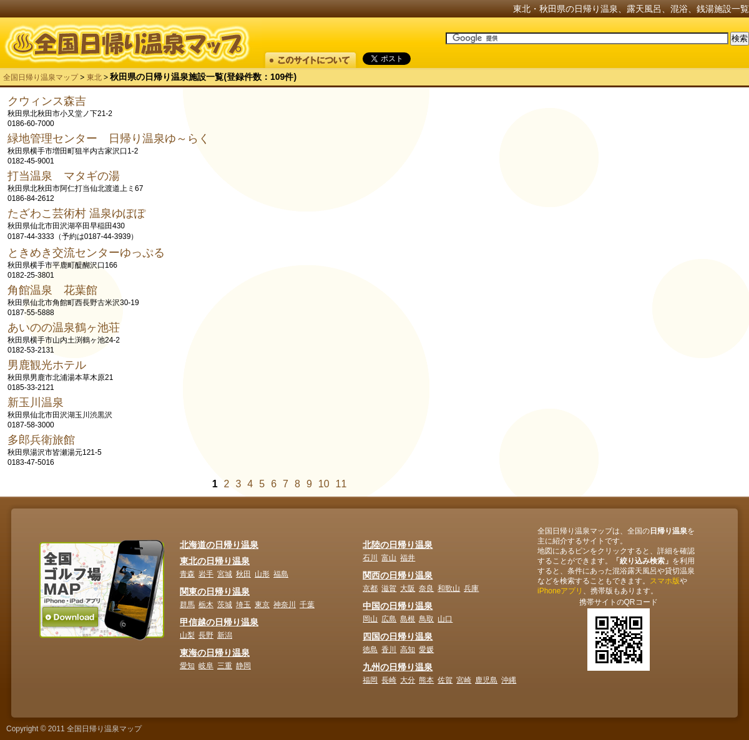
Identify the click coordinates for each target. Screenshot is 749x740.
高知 (407, 649)
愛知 (187, 665)
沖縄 (508, 680)
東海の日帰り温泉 (215, 653)
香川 (388, 649)
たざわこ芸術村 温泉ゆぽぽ (76, 213)
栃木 (205, 604)
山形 (262, 574)
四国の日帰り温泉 (398, 636)
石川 (370, 557)
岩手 (205, 574)
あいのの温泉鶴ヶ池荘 (63, 327)
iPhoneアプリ (560, 591)
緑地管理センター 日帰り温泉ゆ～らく (108, 138)
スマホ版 (665, 581)
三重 (224, 665)
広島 (388, 619)
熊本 (426, 680)
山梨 (187, 635)
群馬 (187, 604)
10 (324, 484)
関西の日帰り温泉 (398, 575)
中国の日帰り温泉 (398, 606)
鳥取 (426, 619)
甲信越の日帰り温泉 (219, 622)
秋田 (243, 574)
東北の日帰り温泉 (215, 561)
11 (341, 484)
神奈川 (284, 604)
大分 (407, 680)
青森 (187, 574)
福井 (407, 557)
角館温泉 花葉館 (52, 290)
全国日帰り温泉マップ (40, 77)
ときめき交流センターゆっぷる (86, 252)
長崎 (388, 680)
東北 (94, 77)
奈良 (426, 588)
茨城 (224, 604)
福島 (280, 574)
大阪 (407, 588)
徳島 (370, 649)
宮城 (224, 574)
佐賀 (445, 680)
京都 (370, 588)
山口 (445, 619)
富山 (388, 557)
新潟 (224, 635)
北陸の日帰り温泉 (398, 545)
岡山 (370, 619)
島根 (407, 619)
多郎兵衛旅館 (41, 440)
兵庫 (471, 588)
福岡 (370, 680)
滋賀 (388, 588)
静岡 (243, 665)
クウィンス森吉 (46, 101)
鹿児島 (486, 680)
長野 (205, 635)
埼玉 (243, 604)
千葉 (307, 604)
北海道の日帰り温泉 (219, 545)
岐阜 (205, 665)
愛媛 (426, 649)
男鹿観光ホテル (46, 365)
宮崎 (463, 680)
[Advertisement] (639, 172)
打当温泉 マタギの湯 (63, 176)
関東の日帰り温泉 (215, 591)
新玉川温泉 (35, 402)
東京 (262, 604)
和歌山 (449, 588)
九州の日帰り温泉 (398, 667)
